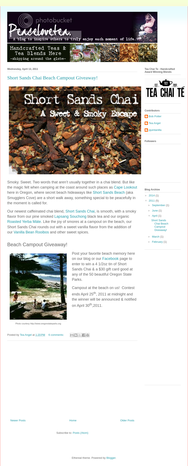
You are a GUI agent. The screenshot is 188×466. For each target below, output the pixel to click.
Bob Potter (155, 116)
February (158, 241)
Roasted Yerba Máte (24, 222)
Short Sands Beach (109, 192)
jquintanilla (155, 129)
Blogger (110, 457)
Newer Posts (18, 420)
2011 (152, 200)
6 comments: (57, 334)
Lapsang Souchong (70, 216)
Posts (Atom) (80, 432)
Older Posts (127, 420)
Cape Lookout (125, 187)
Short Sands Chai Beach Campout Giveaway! (52, 77)
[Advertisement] (72, 378)
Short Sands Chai (80, 211)
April (155, 215)
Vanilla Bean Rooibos (31, 232)
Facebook (110, 259)
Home (73, 420)
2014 (152, 195)
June (155, 210)
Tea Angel (155, 123)
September (159, 205)
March (156, 236)
